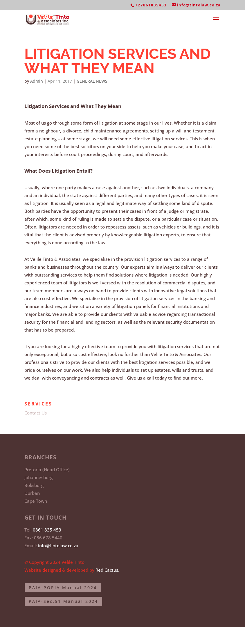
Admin (36, 81)
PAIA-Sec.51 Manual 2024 (63, 601)
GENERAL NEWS (92, 81)
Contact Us (35, 413)
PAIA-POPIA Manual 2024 (63, 587)
